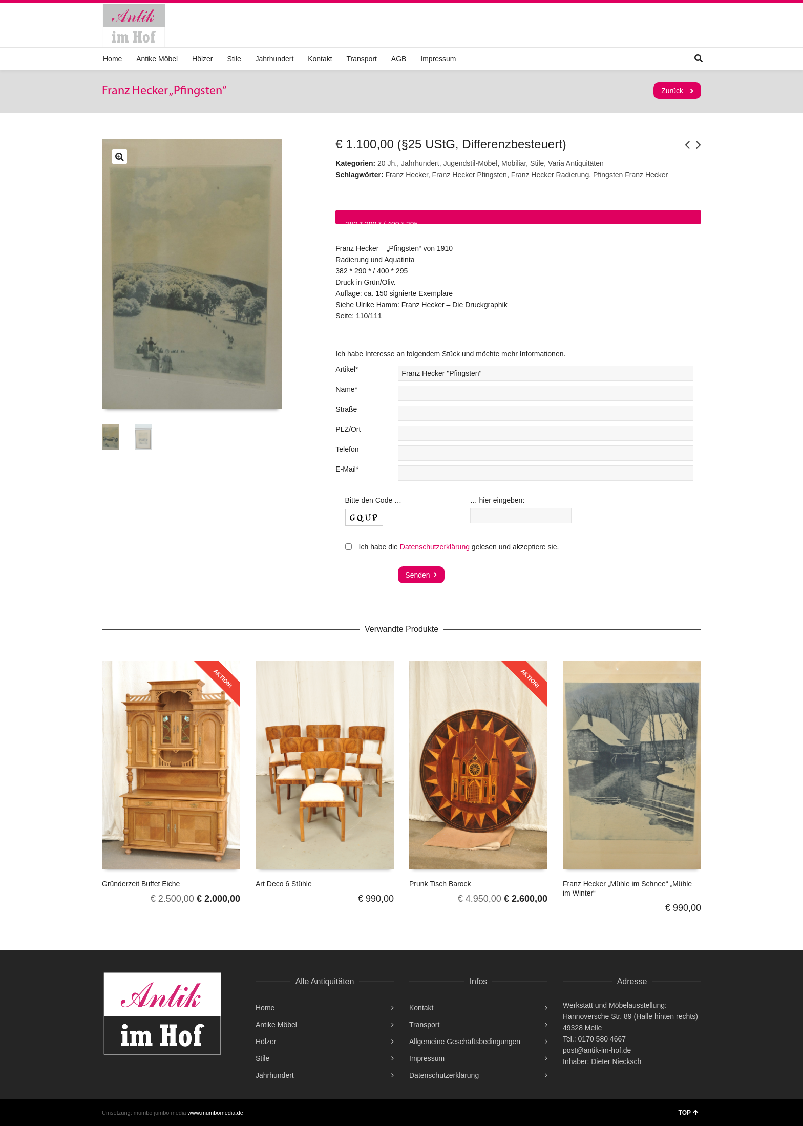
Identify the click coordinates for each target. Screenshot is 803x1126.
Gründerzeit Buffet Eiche (141, 884)
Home (112, 59)
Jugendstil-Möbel (470, 163)
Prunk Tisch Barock (440, 884)
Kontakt (320, 59)
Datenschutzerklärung (435, 547)
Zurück (672, 91)
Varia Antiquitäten (576, 163)
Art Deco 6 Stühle (284, 884)
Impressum (438, 59)
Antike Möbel (157, 59)
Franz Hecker (407, 175)
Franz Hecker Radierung (550, 175)
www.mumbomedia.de (215, 1113)
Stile (234, 59)
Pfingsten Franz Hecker (630, 175)
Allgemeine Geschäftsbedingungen (464, 1041)
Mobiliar (513, 163)
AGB (399, 59)
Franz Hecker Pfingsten (469, 175)
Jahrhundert (275, 59)
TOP (689, 1112)
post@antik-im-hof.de (597, 1050)
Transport (362, 59)
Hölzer (202, 59)
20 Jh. (387, 163)
